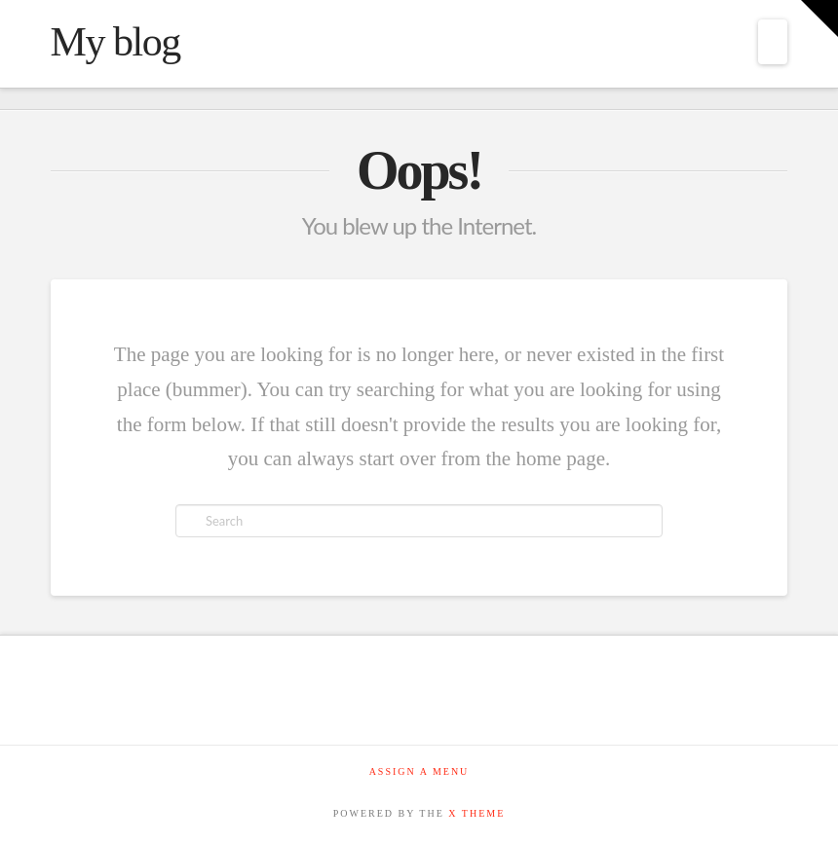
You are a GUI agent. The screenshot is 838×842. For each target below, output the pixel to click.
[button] (772, 41)
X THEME (476, 813)
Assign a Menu (419, 771)
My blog (115, 41)
